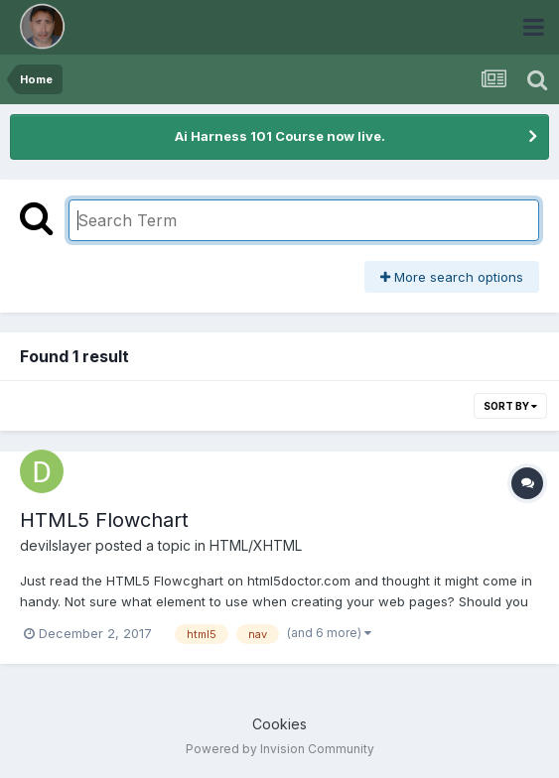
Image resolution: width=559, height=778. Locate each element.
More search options (451, 277)
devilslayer (55, 545)
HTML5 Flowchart (104, 520)
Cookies (279, 723)
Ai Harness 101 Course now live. (280, 136)
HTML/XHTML (256, 545)
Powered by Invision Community (280, 748)
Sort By (510, 406)
